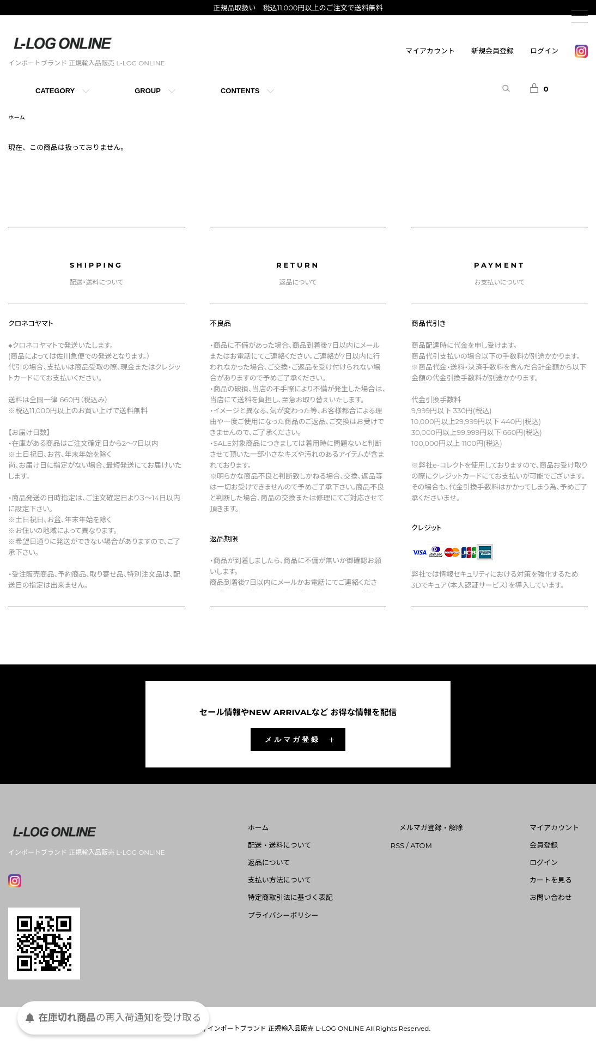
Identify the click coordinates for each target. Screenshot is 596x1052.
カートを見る (559, 882)
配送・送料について (323, 846)
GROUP (148, 91)
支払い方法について (323, 882)
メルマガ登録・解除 (457, 829)
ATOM (456, 846)
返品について (312, 864)
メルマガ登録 (292, 740)
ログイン (544, 50)
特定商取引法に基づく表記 (333, 899)
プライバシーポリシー (326, 916)
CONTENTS (240, 91)
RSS (432, 846)
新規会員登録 (492, 50)
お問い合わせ (559, 899)
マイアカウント (430, 50)
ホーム (18, 118)
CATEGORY (55, 91)
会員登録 (552, 846)
